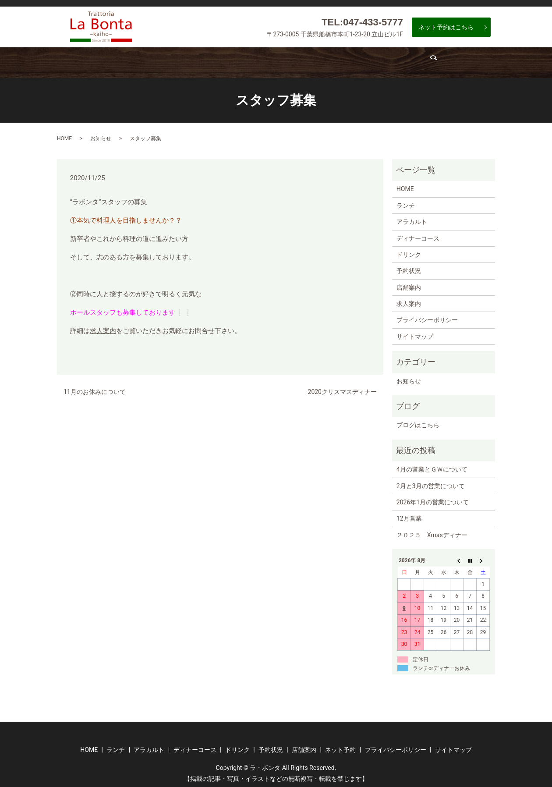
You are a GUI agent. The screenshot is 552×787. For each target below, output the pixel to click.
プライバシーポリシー (427, 316)
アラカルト (175, 61)
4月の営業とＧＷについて (431, 465)
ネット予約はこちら (446, 27)
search (478, 63)
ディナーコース (233, 61)
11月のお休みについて (95, 388)
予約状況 (341, 61)
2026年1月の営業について (432, 498)
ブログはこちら (417, 421)
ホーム (88, 61)
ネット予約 (340, 746)
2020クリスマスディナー (342, 388)
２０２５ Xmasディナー (431, 531)
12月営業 (409, 514)
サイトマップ (414, 333)
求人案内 (439, 61)
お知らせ (100, 134)
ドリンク (290, 61)
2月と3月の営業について (430, 482)
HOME (64, 134)
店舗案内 (392, 61)
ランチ (128, 61)
